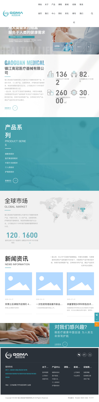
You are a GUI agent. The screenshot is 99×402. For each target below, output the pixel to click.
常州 (82, 398)
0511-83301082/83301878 (16, 370)
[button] (52, 40)
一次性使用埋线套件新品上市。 (46, 309)
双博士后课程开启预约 (12, 309)
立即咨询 (57, 346)
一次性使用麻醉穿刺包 (60, 146)
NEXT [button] (79, 46)
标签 (86, 398)
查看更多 (6, 108)
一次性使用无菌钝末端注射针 (83, 146)
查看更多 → (34, 156)
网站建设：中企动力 (74, 398)
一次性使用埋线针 (38, 146)
